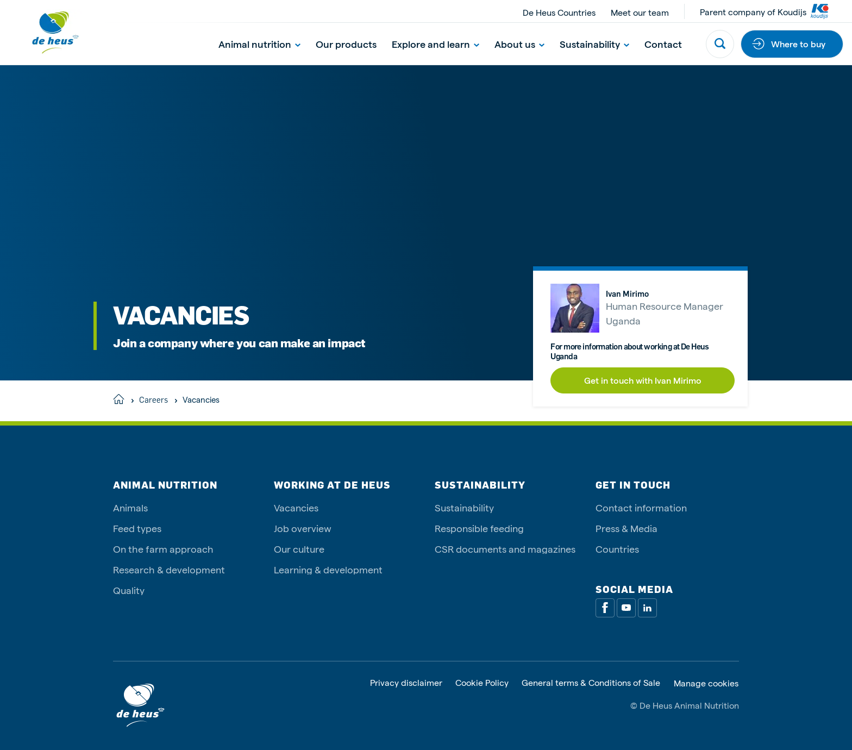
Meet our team (640, 12)
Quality (129, 590)
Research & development (169, 569)
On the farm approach (163, 548)
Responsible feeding (479, 528)
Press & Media (626, 528)
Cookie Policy (482, 683)
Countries (617, 548)
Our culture (299, 548)
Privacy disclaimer (406, 683)
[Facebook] (605, 607)
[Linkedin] (647, 607)
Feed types (137, 528)
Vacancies (296, 507)
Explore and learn (435, 43)
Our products (346, 43)
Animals (130, 507)
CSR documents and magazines (505, 548)
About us (519, 43)
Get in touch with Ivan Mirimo (642, 380)
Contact (663, 43)
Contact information (641, 507)
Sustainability (594, 43)
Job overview (302, 528)
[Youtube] (626, 607)
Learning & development (328, 569)
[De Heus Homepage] (46, 32)
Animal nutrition (259, 43)
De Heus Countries (559, 12)
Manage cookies (706, 683)
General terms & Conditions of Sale (591, 683)
